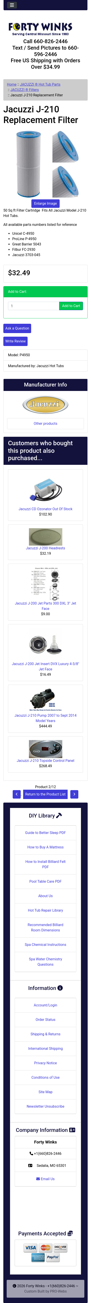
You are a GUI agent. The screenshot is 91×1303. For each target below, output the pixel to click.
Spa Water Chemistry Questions (45, 962)
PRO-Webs (58, 1291)
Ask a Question (17, 328)
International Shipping (45, 1048)
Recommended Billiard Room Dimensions (45, 927)
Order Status (45, 1020)
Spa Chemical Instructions (45, 945)
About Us (45, 896)
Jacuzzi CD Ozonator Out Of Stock (45, 509)
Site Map (45, 1092)
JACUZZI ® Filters (24, 90)
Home (11, 84)
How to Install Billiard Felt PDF (45, 864)
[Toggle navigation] (12, 5)
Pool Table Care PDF (45, 881)
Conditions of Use (45, 1077)
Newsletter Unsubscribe (46, 1106)
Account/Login (45, 1005)
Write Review (15, 341)
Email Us (45, 1179)
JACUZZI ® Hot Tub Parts (40, 84)
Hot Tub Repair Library (45, 910)
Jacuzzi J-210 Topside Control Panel (45, 761)
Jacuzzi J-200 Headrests (45, 548)
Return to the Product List (45, 794)
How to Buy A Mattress (45, 847)
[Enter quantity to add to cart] (33, 306)
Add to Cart (71, 306)
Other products (45, 423)
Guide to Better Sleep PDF (45, 833)
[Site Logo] (45, 27)
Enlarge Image (45, 203)
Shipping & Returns (45, 1034)
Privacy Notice (45, 1063)
